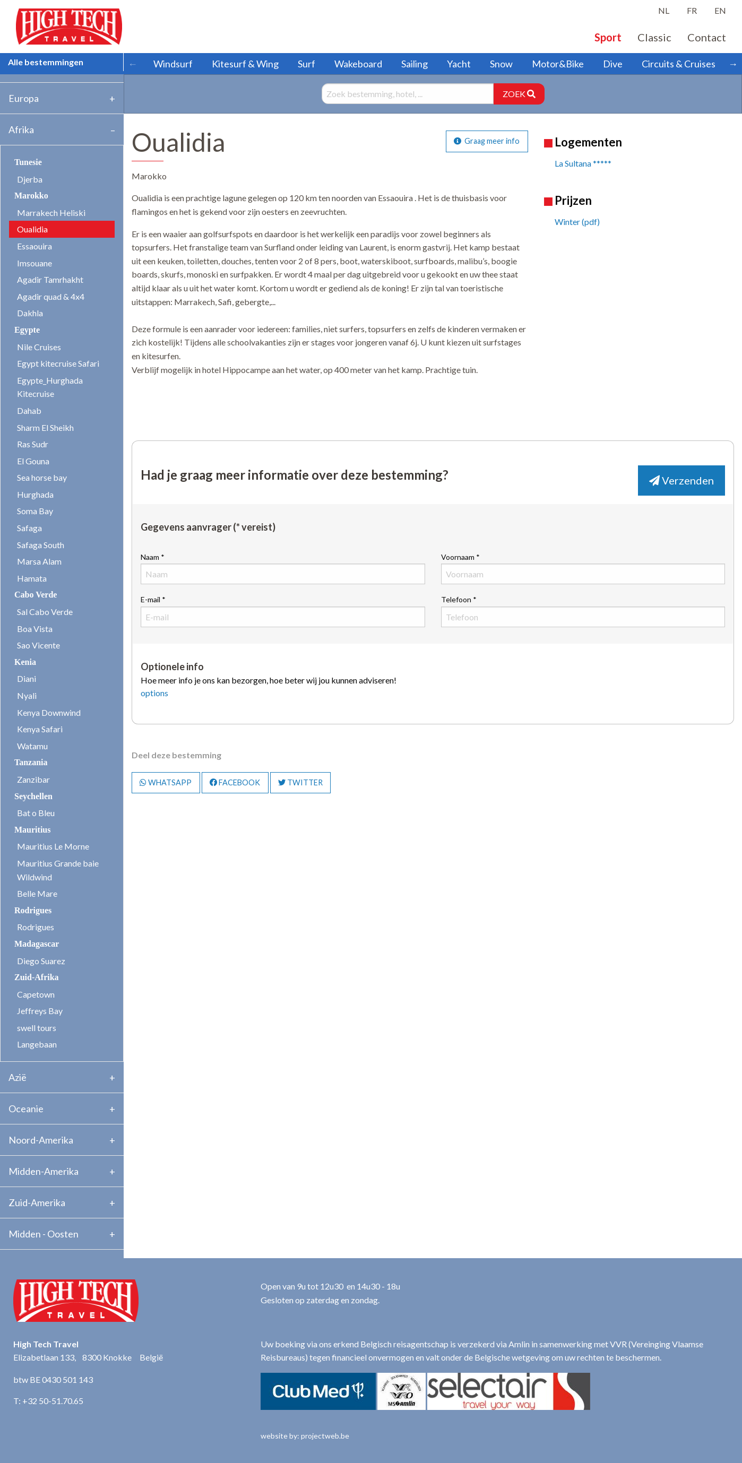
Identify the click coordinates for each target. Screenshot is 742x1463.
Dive (613, 64)
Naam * (283, 568)
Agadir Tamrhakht (50, 279)
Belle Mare (37, 893)
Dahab (29, 410)
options (154, 693)
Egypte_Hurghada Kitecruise (50, 387)
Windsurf (173, 64)
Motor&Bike (558, 64)
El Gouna (33, 461)
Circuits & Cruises (678, 64)
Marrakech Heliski (51, 212)
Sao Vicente (38, 645)
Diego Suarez (41, 961)
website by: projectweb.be (305, 1435)
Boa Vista (35, 629)
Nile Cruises (39, 347)
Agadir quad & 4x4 (50, 296)
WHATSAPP (166, 782)
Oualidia (32, 229)
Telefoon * (583, 611)
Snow (501, 64)
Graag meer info (487, 140)
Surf (306, 64)
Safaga (29, 528)
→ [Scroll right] (733, 64)
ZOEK (519, 94)
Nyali (27, 695)
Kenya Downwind (49, 712)
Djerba (29, 179)
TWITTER (300, 782)
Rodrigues (35, 927)
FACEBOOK (235, 782)
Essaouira (34, 246)
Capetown (36, 994)
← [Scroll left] (132, 64)
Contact (706, 37)
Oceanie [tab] (26, 1108)
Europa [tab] (23, 98)
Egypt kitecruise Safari (58, 363)
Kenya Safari (40, 729)
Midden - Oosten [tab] (43, 1234)
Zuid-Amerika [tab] (36, 1202)
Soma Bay (35, 511)
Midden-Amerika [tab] (43, 1171)
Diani (26, 678)
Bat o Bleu (36, 813)
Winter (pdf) (577, 222)
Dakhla (30, 313)
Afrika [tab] (21, 129)
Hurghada (35, 494)
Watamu (32, 746)
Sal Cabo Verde (45, 612)
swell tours (36, 1028)
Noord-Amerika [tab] (40, 1140)
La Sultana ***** (583, 163)
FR (692, 10)
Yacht (459, 64)
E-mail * (283, 611)
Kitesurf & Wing (245, 64)
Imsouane (34, 263)
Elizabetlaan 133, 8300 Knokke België (88, 1357)
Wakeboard (358, 64)
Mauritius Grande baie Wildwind (58, 870)
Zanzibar (33, 779)
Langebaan (37, 1044)
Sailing (414, 64)
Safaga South (40, 545)
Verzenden (681, 480)
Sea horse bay (42, 477)
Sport (608, 37)
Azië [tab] (17, 1077)
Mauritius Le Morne (53, 846)
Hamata (32, 578)
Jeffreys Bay (40, 1011)
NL (663, 10)
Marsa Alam (39, 561)
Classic (654, 37)
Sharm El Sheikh (45, 427)
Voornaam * (583, 568)
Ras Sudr (32, 444)
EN (720, 10)
